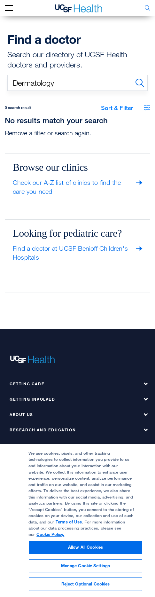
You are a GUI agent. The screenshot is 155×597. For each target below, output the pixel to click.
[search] (139, 82)
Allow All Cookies (85, 547)
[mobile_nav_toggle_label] (9, 8)
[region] (77, 520)
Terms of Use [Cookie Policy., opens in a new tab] (69, 521)
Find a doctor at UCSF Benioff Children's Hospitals (70, 253)
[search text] (77, 82)
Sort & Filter (125, 107)
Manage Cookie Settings (85, 565)
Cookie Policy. (50, 534)
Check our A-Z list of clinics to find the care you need (67, 187)
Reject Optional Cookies (85, 583)
